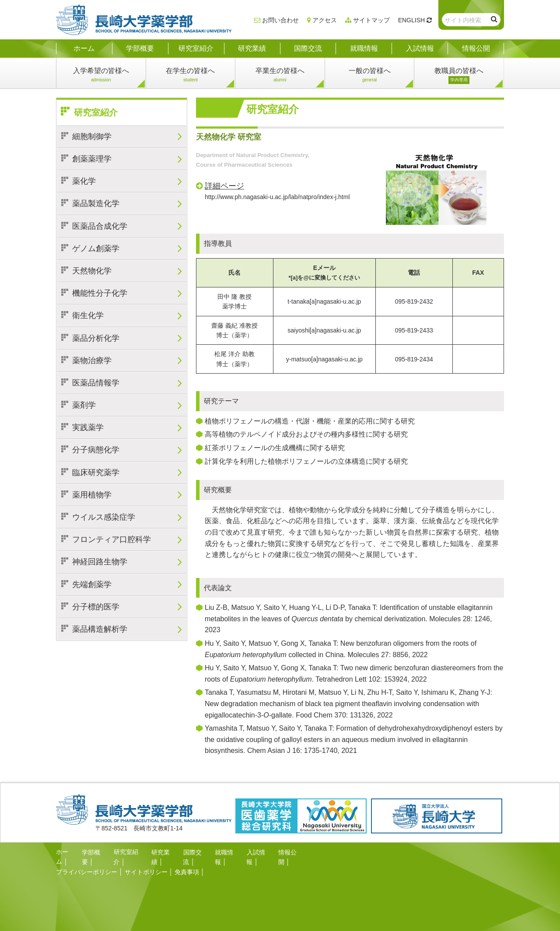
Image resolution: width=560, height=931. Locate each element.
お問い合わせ (280, 20)
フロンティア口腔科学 (111, 539)
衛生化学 (88, 315)
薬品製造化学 (95, 203)
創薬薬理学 (92, 158)
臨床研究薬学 (95, 472)
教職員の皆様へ (458, 75)
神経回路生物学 (99, 561)
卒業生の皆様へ (280, 75)
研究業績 (163, 851)
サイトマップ (371, 20)
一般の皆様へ (370, 75)
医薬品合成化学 (99, 226)
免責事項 (187, 861)
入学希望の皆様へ (101, 75)
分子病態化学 (95, 449)
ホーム (65, 851)
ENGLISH (411, 20)
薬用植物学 (92, 494)
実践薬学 (88, 427)
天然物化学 (92, 270)
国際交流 (195, 851)
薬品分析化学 (95, 338)
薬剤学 (84, 405)
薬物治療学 (92, 360)
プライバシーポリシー (86, 861)
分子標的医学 (95, 606)
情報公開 (290, 851)
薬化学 (84, 181)
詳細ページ (224, 186)
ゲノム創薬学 (95, 248)
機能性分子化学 (99, 293)
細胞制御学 (92, 136)
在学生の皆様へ (190, 75)
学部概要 (94, 851)
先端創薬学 (92, 584)
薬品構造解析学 (99, 629)
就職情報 (227, 851)
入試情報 (258, 851)
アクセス (324, 20)
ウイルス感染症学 (103, 517)
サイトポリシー (146, 861)
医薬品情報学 (95, 382)
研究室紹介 (96, 112)
